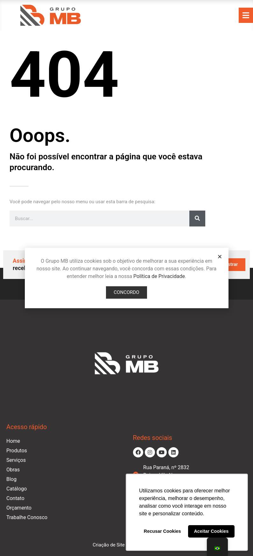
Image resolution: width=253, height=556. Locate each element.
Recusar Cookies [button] (162, 531)
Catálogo (16, 489)
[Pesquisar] (197, 218)
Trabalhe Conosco (26, 517)
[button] (219, 256)
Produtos (16, 451)
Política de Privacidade (159, 276)
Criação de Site (109, 545)
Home (13, 441)
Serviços (16, 460)
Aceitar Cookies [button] (211, 531)
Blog (11, 479)
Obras (13, 470)
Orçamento (19, 508)
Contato (15, 498)
